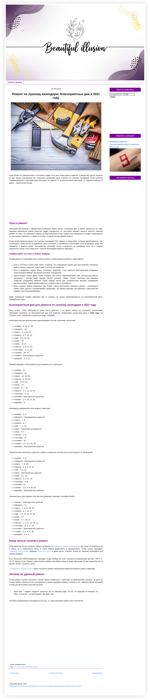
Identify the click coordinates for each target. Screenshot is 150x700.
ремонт (35, 667)
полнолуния (23, 551)
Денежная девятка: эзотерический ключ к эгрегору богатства (124, 144)
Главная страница (14, 82)
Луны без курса (44, 551)
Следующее (14, 673)
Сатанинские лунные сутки (20, 569)
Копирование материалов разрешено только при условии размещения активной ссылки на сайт (45, 686)
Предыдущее (97, 673)
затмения (13, 551)
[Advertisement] (56, 203)
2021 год (16, 667)
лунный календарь (26, 667)
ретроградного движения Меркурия (65, 546)
